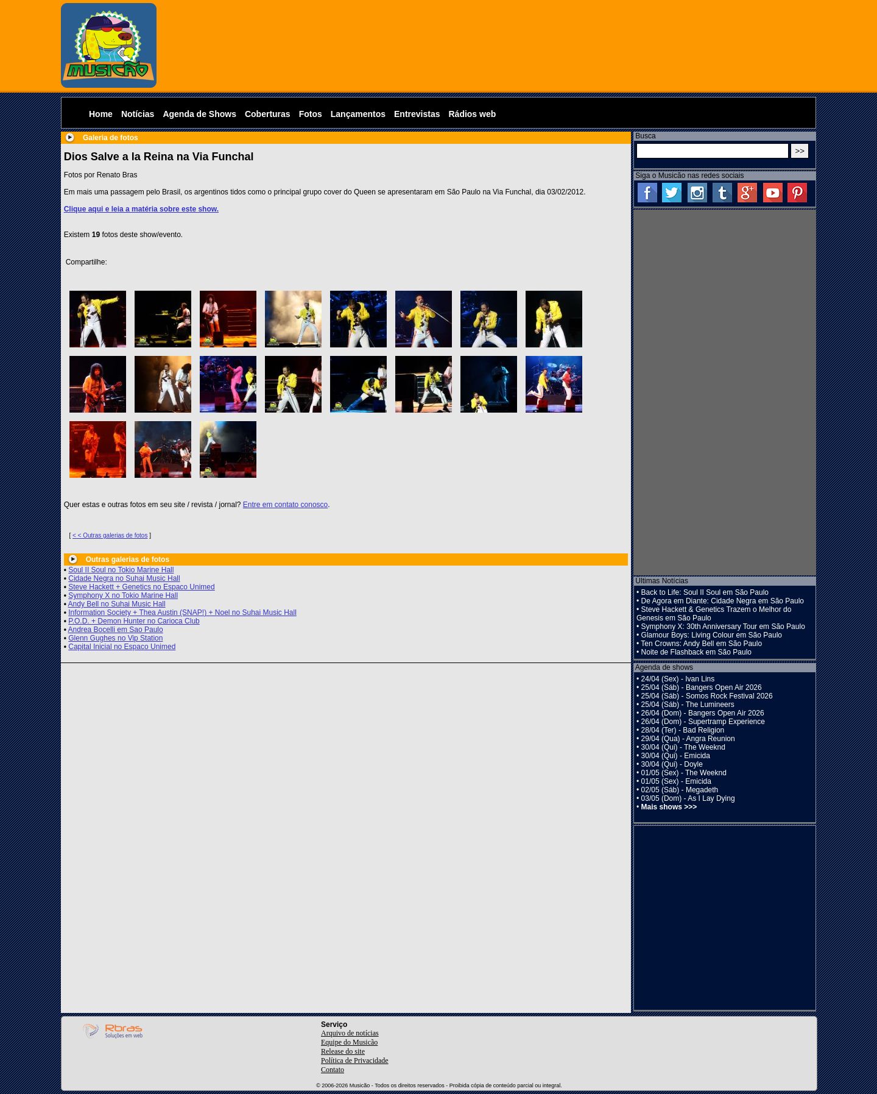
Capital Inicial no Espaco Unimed (121, 646)
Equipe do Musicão (349, 1042)
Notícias (137, 114)
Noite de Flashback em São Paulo (696, 652)
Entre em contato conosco (285, 504)
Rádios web (472, 114)
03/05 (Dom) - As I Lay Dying (688, 798)
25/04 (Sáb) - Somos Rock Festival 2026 (707, 696)
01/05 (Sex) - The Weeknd (684, 773)
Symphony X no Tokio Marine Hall (123, 595)
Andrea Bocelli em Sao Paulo (115, 629)
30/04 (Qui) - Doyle (672, 764)
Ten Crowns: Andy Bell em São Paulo (701, 643)
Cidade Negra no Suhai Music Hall (124, 578)
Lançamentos (358, 114)
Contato (332, 1069)
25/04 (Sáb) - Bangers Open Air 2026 (701, 687)
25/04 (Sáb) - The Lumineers (687, 704)
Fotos (310, 114)
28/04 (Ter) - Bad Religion (683, 730)
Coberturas (268, 114)
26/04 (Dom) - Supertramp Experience (703, 721)
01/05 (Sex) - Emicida (676, 781)
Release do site (343, 1051)
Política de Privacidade (355, 1060)
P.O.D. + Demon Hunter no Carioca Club (134, 621)
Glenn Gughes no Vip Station (115, 638)
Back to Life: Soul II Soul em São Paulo (705, 592)
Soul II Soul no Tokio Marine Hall (121, 570)
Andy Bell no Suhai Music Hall (117, 604)
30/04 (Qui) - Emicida (675, 755)
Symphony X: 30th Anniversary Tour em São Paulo (723, 626)
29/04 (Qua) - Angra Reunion (688, 738)
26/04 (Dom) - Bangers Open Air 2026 (702, 713)
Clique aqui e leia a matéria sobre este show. (141, 209)
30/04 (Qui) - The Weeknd (683, 747)
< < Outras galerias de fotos (109, 535)
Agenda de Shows (199, 114)
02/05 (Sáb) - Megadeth (680, 790)
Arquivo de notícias (350, 1033)
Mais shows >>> (669, 807)
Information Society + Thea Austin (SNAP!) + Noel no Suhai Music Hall (182, 612)
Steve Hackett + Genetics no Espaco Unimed (141, 587)
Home (101, 114)
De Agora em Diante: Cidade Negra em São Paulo (723, 601)
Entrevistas (417, 114)
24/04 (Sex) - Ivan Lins (678, 679)
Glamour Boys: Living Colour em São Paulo (711, 635)
